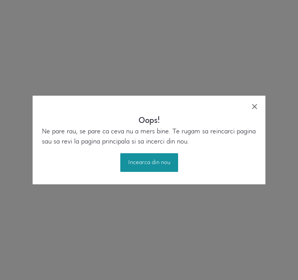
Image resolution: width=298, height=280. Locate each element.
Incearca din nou (149, 162)
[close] (254, 106)
